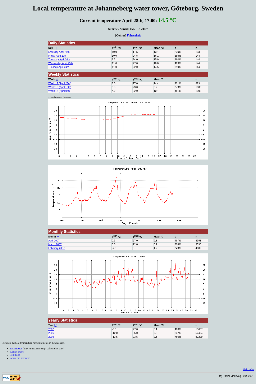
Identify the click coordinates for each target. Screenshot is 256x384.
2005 (51, 336)
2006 (51, 333)
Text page (15, 354)
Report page (16, 348)
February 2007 (56, 248)
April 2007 (54, 240)
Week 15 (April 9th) (59, 91)
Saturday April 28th (58, 52)
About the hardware (20, 358)
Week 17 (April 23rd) (59, 83)
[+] (55, 48)
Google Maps (17, 351)
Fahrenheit (134, 35)
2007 (51, 329)
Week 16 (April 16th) (59, 87)
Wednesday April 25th (60, 63)
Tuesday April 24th (58, 67)
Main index (248, 369)
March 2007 (54, 244)
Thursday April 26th (59, 59)
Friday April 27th (57, 55)
